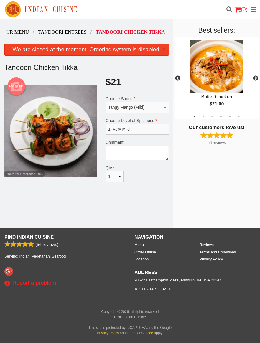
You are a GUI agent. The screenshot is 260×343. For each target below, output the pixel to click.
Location (141, 259)
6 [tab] (239, 116)
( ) (241, 9)
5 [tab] (230, 116)
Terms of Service (140, 333)
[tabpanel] (216, 78)
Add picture (16, 86)
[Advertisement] (86, 209)
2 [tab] (203, 116)
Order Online (145, 252)
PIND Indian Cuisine (29, 237)
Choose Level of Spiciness (137, 126)
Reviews (207, 245)
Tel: (152, 289)
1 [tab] (195, 116)
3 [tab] (212, 116)
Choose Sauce (137, 104)
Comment (137, 150)
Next (256, 78)
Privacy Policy (211, 259)
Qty (115, 174)
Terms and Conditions (218, 252)
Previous (178, 78)
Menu (139, 245)
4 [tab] (221, 116)
